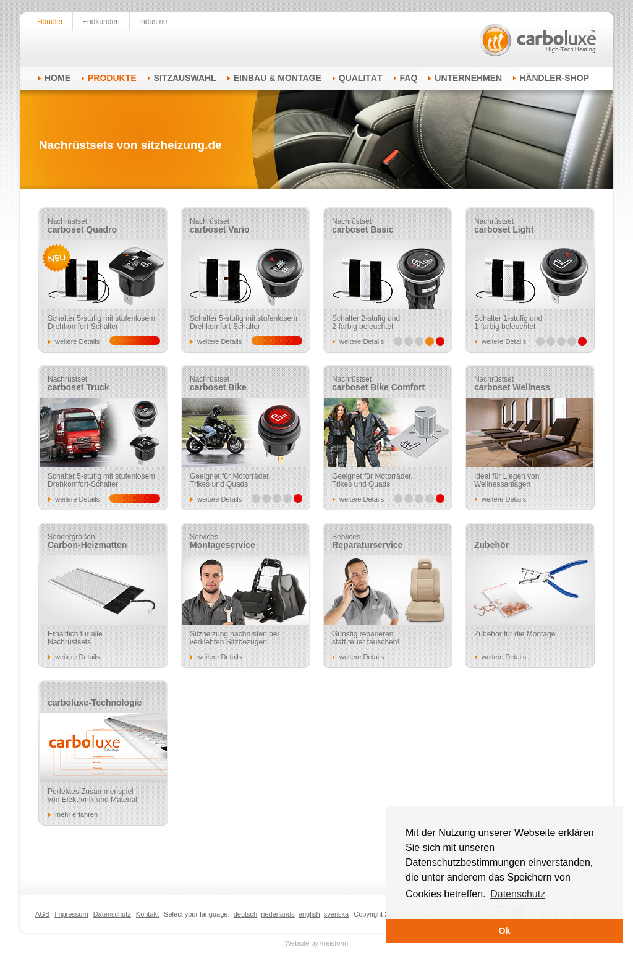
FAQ (409, 78)
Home (57, 78)
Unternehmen (468, 78)
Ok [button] (504, 931)
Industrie (153, 21)
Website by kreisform (317, 943)
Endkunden (101, 21)
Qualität (361, 78)
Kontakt (147, 914)
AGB (42, 914)
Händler (50, 21)
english (309, 914)
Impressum (71, 914)
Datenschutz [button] (517, 894)
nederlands (277, 914)
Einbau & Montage (277, 78)
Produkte (112, 78)
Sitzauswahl (185, 78)
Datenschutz (112, 914)
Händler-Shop (554, 78)
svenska (336, 914)
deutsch (246, 914)
